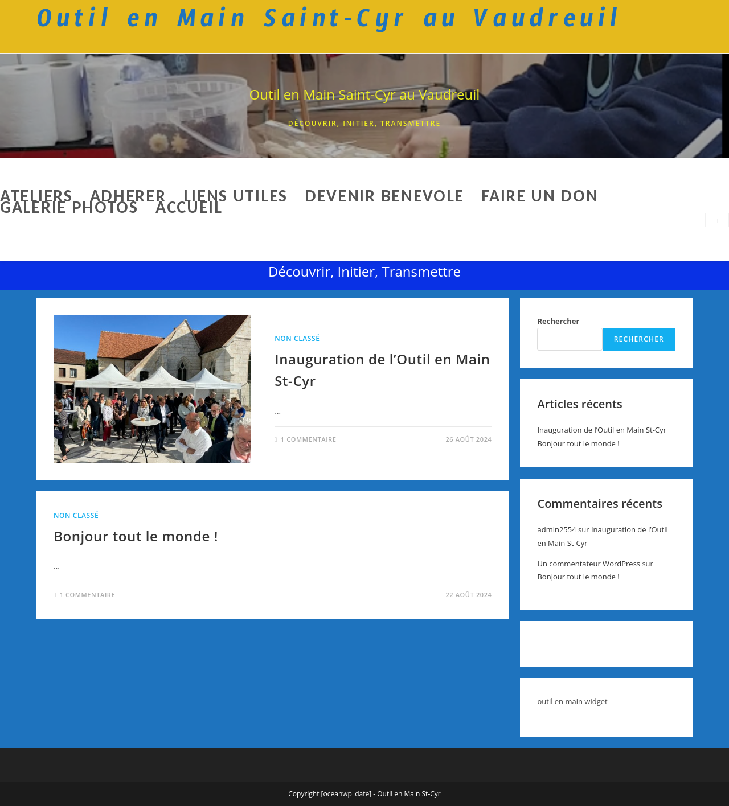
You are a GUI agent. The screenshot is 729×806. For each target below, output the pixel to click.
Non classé (297, 338)
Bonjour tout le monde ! (136, 536)
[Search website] (717, 221)
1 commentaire (309, 439)
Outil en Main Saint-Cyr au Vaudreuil (364, 94)
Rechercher (558, 321)
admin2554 (556, 529)
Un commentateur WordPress (588, 563)
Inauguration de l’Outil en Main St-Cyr (601, 430)
